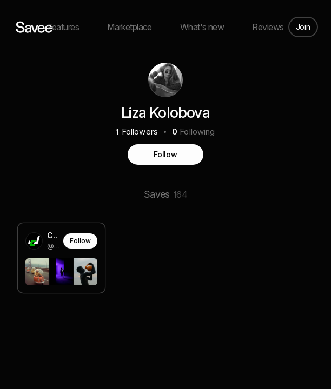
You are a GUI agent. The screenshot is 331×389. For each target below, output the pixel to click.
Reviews (267, 27)
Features (64, 27)
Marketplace (129, 27)
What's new (202, 27)
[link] (61, 257)
